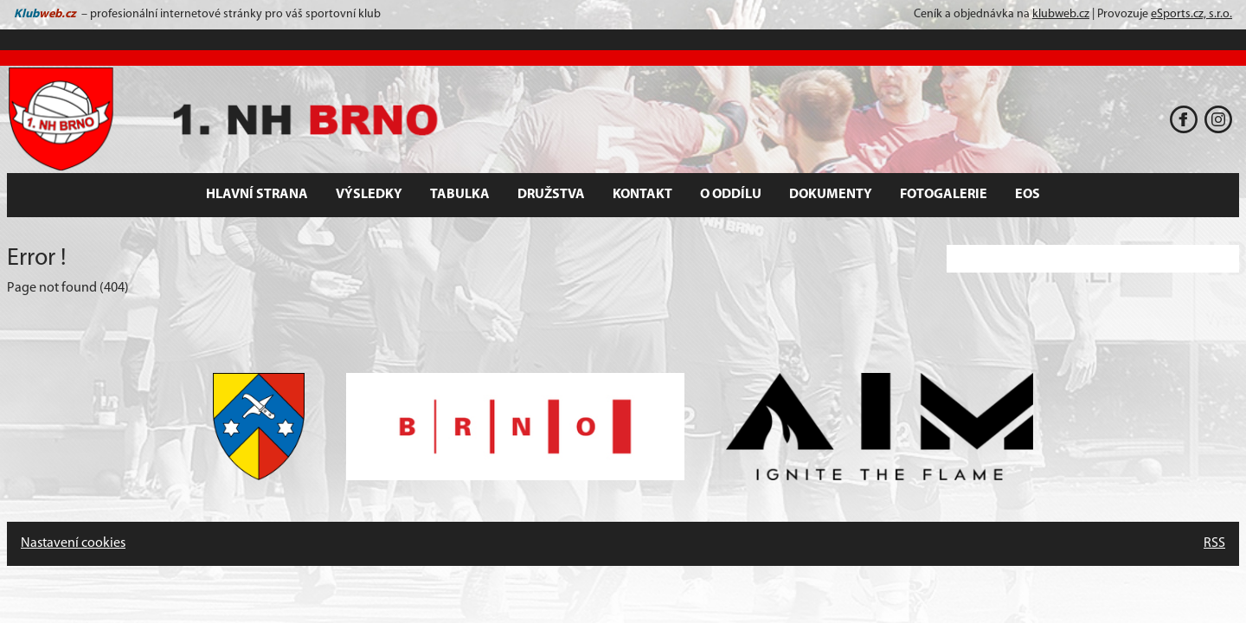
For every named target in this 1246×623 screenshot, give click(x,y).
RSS (1214, 543)
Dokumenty (830, 195)
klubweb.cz (1060, 14)
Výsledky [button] (369, 195)
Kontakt (642, 195)
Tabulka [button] (460, 195)
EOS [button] (1027, 195)
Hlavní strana (257, 195)
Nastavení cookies (73, 543)
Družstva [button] (551, 195)
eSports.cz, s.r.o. (1191, 14)
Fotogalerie (943, 195)
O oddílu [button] (730, 195)
